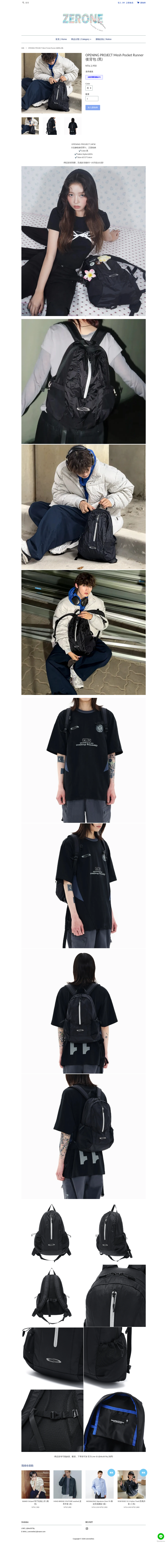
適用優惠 (89, 71)
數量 (87, 94)
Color (87, 84)
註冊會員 (129, 3)
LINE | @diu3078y (28, 1528)
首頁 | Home (61, 39)
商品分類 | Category (81, 39)
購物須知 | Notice (103, 39)
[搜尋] (29, 3)
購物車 (143, 3)
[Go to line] (161, 1536)
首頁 (22, 48)
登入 (119, 3)
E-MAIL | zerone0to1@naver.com (33, 1532)
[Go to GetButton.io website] (161, 1541)
